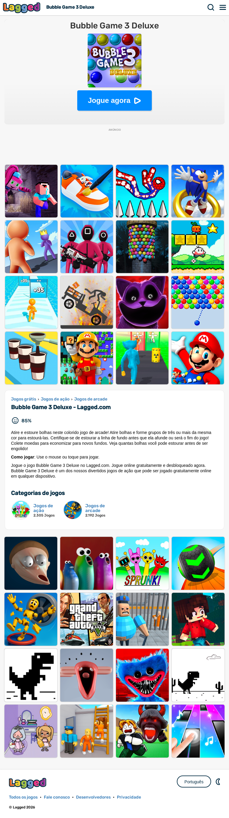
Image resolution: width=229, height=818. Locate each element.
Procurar (211, 7)
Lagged (22, 7)
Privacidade (129, 797)
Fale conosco (57, 797)
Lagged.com (28, 783)
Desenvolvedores (93, 797)
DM (219, 781)
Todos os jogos (23, 797)
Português (194, 781)
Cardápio (223, 7)
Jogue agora (109, 100)
